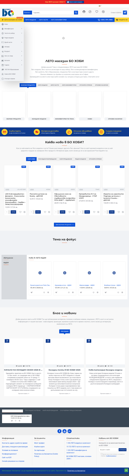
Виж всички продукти (63, 227)
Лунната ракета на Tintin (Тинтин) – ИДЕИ (40, 287)
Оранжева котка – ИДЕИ (63, 287)
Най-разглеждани (50, 410)
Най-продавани (65, 161)
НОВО (90, 119)
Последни (64, 333)
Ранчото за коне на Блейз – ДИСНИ (38, 197)
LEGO (7, 192)
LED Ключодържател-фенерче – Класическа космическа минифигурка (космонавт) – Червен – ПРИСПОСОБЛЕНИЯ (15, 201)
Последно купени (33, 410)
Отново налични (104, 85)
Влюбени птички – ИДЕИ (112, 287)
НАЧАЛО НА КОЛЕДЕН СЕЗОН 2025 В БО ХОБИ (23, 372)
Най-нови (29, 161)
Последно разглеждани (46, 161)
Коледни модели (39, 119)
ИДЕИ (6, 265)
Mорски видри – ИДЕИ (87, 287)
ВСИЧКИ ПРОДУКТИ (25, 85)
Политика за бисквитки (76, 471)
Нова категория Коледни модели (105, 372)
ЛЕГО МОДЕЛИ (41, 85)
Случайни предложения (70, 410)
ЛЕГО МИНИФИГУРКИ (70, 85)
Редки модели (82, 161)
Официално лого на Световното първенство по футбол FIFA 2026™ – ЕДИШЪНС (64, 199)
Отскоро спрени (87, 85)
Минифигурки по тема (64, 119)
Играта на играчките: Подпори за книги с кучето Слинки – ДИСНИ (114, 199)
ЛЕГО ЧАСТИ (54, 85)
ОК (126, 470)
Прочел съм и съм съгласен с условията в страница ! (112, 455)
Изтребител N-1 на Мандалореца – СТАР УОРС (88, 198)
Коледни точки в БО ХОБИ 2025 (64, 372)
